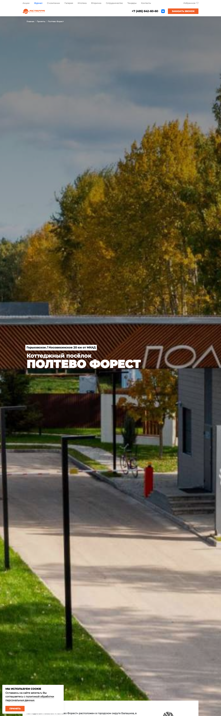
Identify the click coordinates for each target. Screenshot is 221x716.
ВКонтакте (163, 11)
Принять (15, 708)
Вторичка (96, 3)
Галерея (68, 3)
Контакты (146, 3)
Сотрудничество (114, 3)
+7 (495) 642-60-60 (145, 11)
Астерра (34, 11)
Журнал (38, 3)
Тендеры (131, 3)
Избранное (189, 3)
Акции (26, 3)
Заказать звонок (183, 11)
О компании (53, 3)
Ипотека (82, 3)
